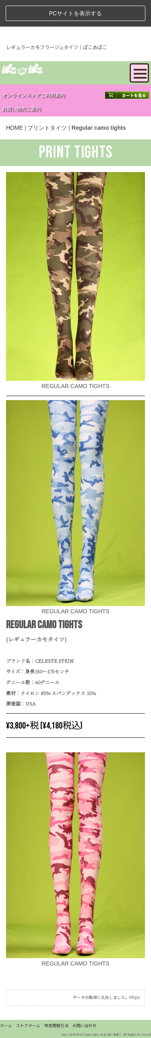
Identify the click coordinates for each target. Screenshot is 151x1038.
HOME (14, 128)
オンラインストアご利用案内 (33, 95)
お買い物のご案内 (21, 109)
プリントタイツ (47, 128)
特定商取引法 (56, 1025)
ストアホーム (28, 1025)
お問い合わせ (84, 1025)
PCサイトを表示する (75, 13)
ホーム (6, 1025)
